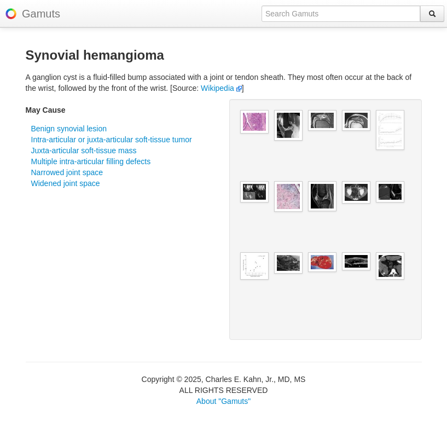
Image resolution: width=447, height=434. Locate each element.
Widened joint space (65, 183)
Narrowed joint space (67, 172)
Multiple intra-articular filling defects (91, 161)
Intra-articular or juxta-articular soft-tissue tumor (111, 139)
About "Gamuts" (223, 401)
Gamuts (41, 14)
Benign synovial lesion (69, 128)
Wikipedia (221, 88)
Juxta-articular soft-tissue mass (84, 150)
